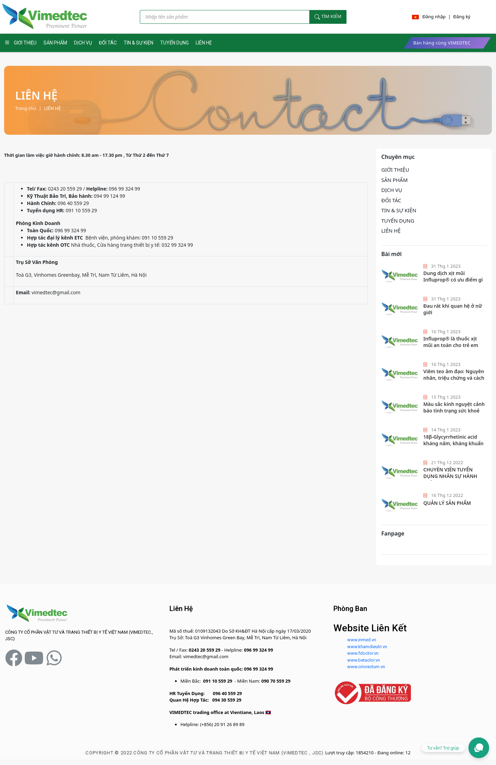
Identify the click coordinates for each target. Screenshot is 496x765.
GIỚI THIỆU (25, 42)
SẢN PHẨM (55, 42)
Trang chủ (25, 108)
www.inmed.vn (361, 639)
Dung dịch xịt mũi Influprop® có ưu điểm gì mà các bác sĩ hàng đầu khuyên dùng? (453, 283)
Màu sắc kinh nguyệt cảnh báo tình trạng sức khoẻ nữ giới (454, 411)
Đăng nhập (434, 16)
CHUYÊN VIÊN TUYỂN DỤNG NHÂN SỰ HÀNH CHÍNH (450, 476)
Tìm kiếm (327, 16)
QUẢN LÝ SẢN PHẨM (447, 503)
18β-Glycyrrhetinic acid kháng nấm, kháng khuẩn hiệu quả (453, 443)
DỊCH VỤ (83, 42)
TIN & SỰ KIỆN (138, 42)
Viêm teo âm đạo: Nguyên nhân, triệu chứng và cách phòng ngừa (453, 378)
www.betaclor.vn (363, 660)
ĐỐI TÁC (108, 42)
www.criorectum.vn (366, 666)
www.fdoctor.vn (363, 653)
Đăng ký (462, 16)
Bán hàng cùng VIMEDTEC (442, 43)
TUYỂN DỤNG (174, 42)
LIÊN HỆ (204, 42)
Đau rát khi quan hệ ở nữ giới (452, 309)
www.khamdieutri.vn (367, 646)
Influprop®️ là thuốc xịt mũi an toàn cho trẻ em (450, 342)
